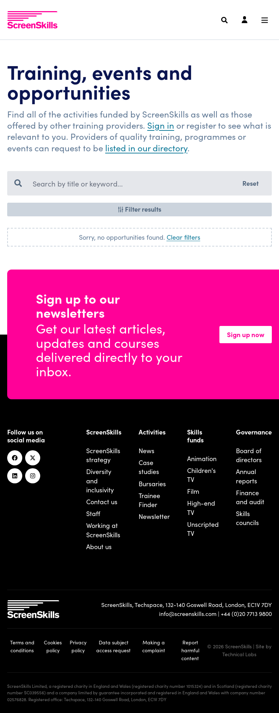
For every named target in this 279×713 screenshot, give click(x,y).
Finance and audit (250, 497)
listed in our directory (146, 147)
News (146, 450)
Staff (93, 513)
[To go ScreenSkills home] (32, 19)
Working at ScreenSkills (103, 530)
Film (193, 491)
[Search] (224, 20)
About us (99, 546)
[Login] (244, 20)
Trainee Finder (149, 500)
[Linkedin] (14, 475)
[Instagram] (32, 475)
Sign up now (245, 334)
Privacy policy (78, 646)
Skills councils (247, 518)
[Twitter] (32, 457)
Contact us (101, 501)
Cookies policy (53, 646)
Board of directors (249, 455)
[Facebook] (14, 457)
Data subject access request (113, 646)
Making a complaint (153, 646)
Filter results (139, 208)
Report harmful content (190, 650)
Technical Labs (239, 654)
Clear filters (183, 237)
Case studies (149, 467)
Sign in (160, 125)
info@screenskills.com (188, 613)
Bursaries (152, 483)
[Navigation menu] (264, 20)
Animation (202, 458)
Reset (250, 183)
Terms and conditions (22, 646)
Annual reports (246, 476)
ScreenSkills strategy (103, 455)
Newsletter (154, 516)
